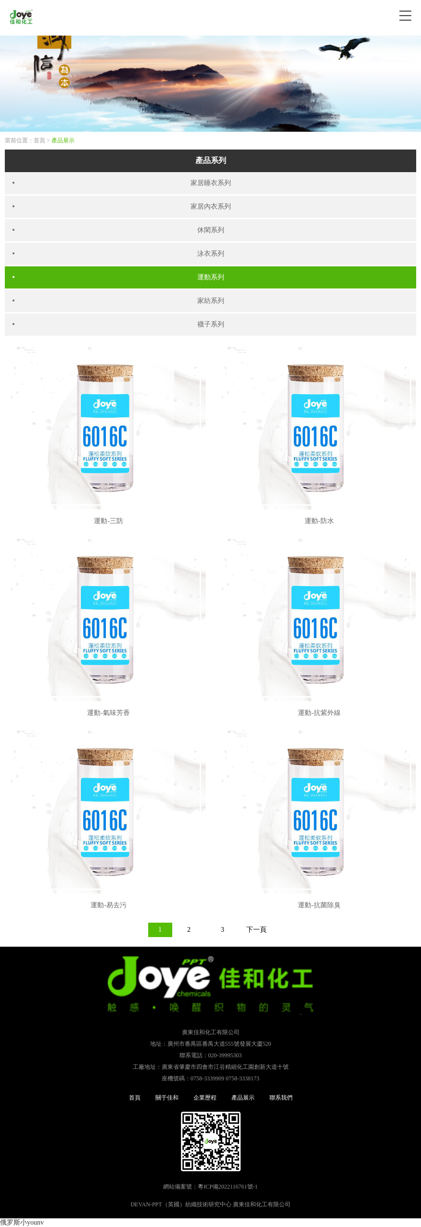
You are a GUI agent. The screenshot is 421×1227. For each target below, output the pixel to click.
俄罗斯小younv (22, 1222)
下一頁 (256, 929)
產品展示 (63, 140)
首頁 (39, 140)
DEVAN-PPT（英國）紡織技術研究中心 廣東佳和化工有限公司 (210, 1204)
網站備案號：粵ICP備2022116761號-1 (210, 1186)
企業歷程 (205, 1097)
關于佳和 (167, 1097)
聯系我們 (281, 1097)
